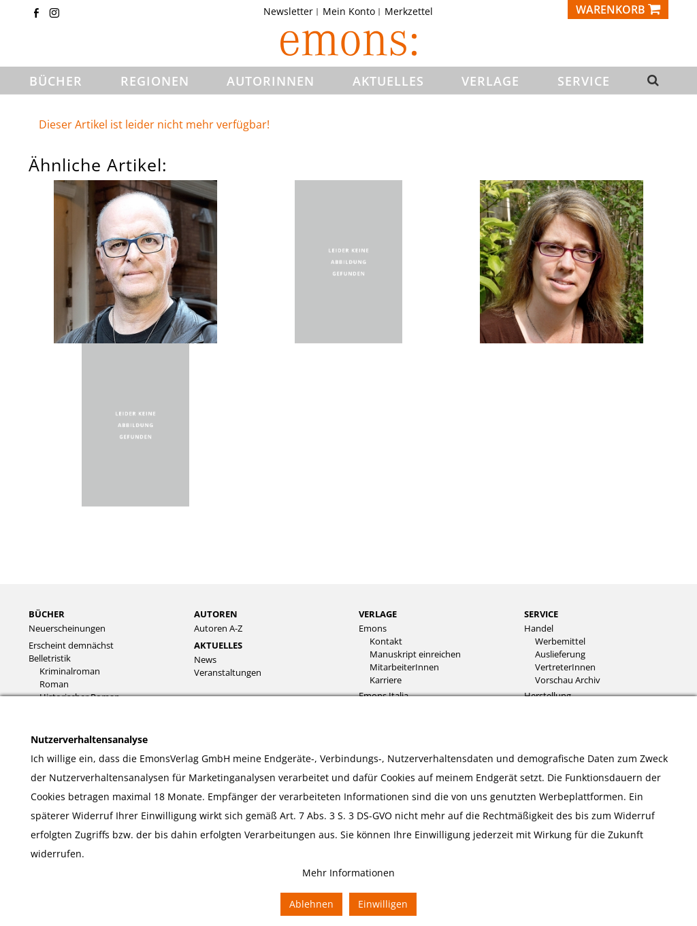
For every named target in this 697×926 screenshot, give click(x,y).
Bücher (47, 614)
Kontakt (386, 641)
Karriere (386, 680)
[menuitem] (292, 11)
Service (541, 614)
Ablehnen (311, 903)
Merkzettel (409, 11)
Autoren (216, 614)
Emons (373, 628)
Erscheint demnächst (71, 645)
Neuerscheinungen (67, 628)
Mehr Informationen (348, 872)
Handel (538, 628)
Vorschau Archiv (567, 680)
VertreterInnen (565, 667)
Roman (54, 684)
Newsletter (288, 11)
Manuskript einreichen (415, 654)
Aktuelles (218, 645)
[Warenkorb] (618, 9)
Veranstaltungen (227, 673)
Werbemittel (560, 641)
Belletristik (50, 658)
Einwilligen (383, 903)
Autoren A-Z (218, 628)
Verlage (378, 614)
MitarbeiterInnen (404, 667)
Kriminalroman (69, 671)
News (205, 660)
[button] (652, 81)
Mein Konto (349, 11)
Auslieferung (560, 654)
